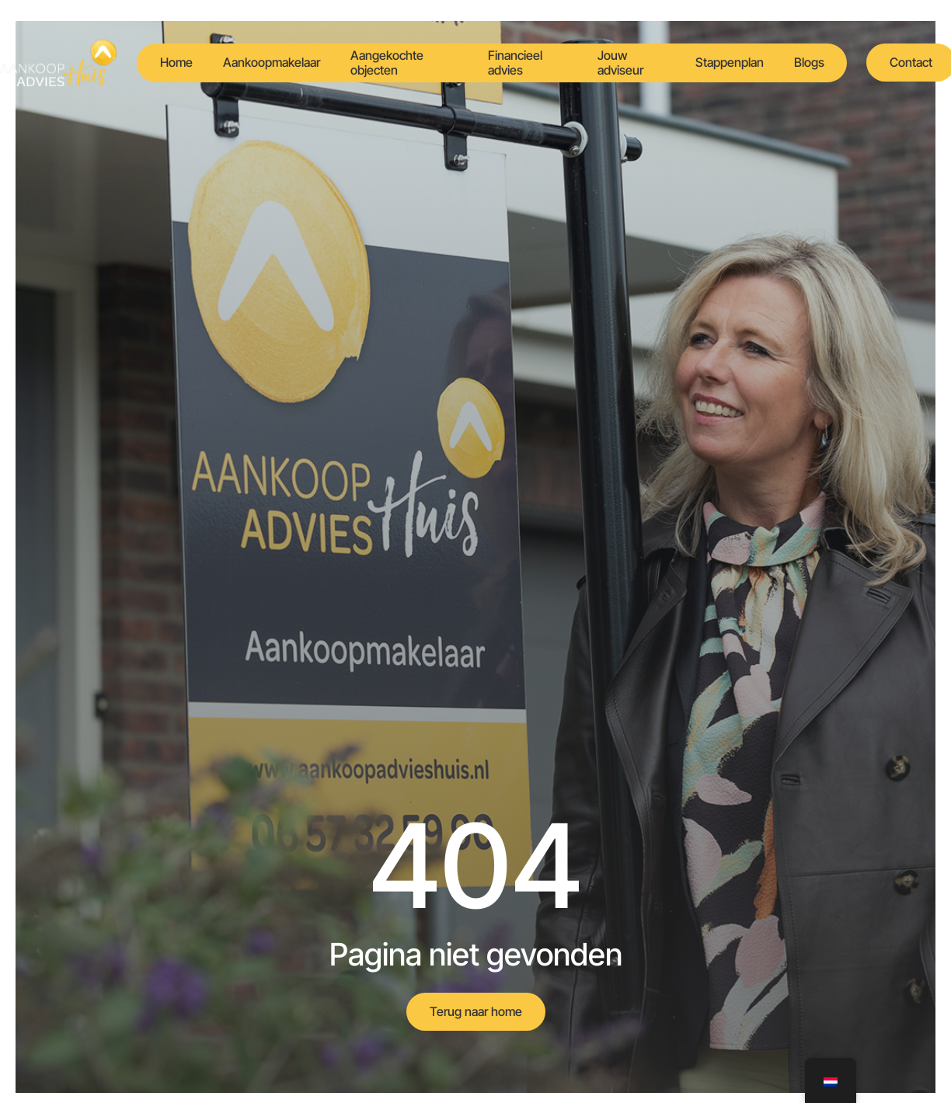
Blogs (809, 62)
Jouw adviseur (620, 62)
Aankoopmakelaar (271, 62)
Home (175, 62)
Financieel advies (515, 62)
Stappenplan (729, 62)
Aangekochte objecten (387, 62)
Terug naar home (476, 1011)
